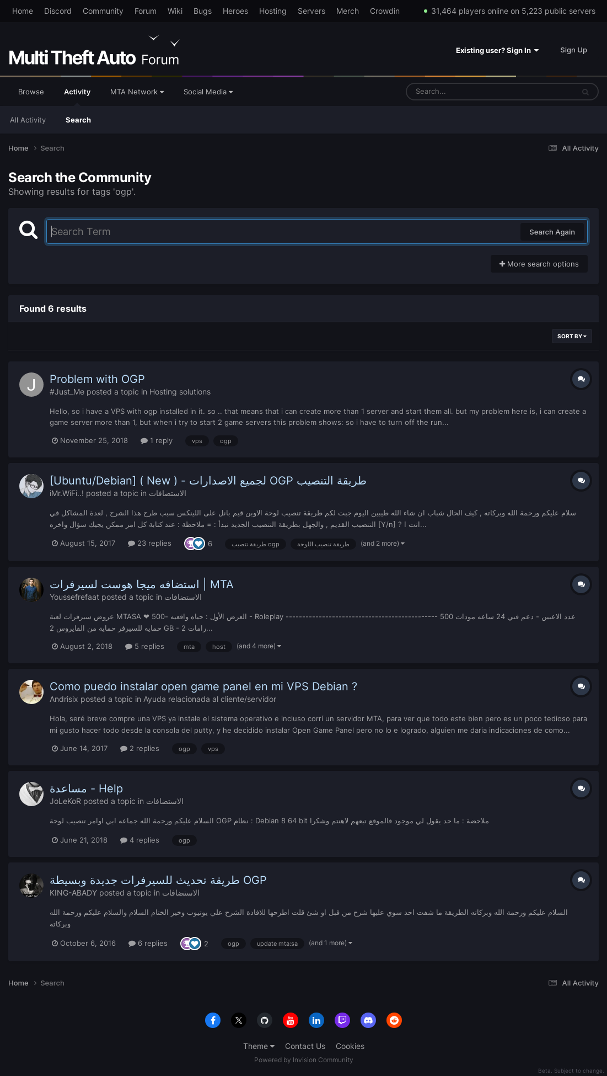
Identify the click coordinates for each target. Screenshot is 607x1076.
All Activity (28, 119)
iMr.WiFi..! (67, 493)
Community (103, 10)
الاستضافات (167, 493)
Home (22, 10)
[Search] (461, 91)
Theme (259, 1046)
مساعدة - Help (86, 788)
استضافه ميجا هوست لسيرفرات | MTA (142, 584)
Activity (77, 96)
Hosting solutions (180, 391)
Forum (146, 10)
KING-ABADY (73, 892)
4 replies (139, 839)
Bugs (203, 10)
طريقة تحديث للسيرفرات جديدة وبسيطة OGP (158, 880)
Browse (31, 91)
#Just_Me (67, 391)
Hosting (273, 10)
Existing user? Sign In (497, 50)
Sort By (572, 336)
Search (78, 119)
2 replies (139, 748)
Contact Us (305, 1046)
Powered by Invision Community (303, 1060)
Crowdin (385, 10)
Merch (347, 10)
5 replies (144, 646)
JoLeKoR (65, 801)
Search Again (552, 231)
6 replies (148, 943)
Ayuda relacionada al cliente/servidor (209, 699)
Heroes (235, 10)
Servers (311, 10)
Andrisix (64, 699)
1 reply (157, 440)
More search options (539, 263)
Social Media (208, 91)
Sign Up (573, 49)
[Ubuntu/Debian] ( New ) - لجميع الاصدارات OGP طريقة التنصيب (208, 480)
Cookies (350, 1046)
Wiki (175, 10)
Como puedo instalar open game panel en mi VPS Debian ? (203, 686)
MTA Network (137, 91)
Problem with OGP (97, 379)
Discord (58, 10)
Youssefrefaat (74, 596)
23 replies (149, 543)
